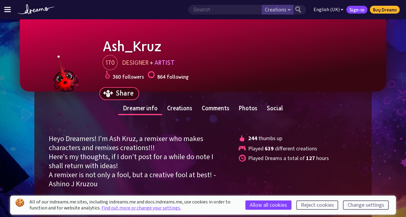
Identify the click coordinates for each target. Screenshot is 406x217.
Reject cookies (317, 205)
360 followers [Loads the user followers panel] (124, 75)
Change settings (366, 205)
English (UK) (328, 9)
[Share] (119, 93)
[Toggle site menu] (7, 9)
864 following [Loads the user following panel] (168, 75)
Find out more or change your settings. (141, 208)
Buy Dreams (385, 10)
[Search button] (299, 9)
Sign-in (356, 10)
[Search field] (225, 9)
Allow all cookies (268, 205)
